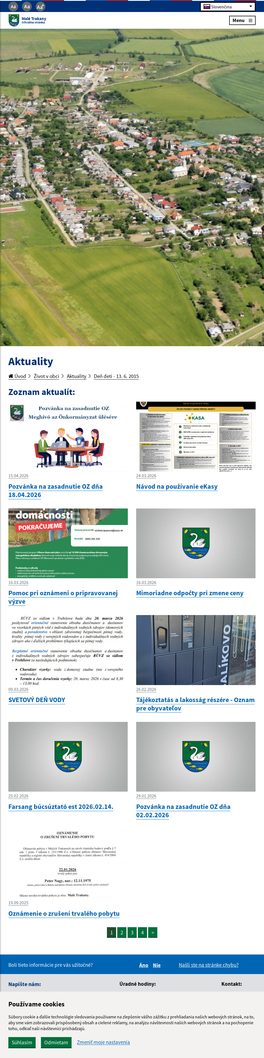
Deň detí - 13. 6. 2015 (116, 376)
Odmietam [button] (56, 1042)
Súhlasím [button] (22, 1042)
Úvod (17, 376)
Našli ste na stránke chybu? (209, 964)
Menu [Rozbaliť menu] (242, 20)
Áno (144, 965)
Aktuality (76, 376)
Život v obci (46, 376)
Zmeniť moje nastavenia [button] (103, 1042)
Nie (157, 965)
